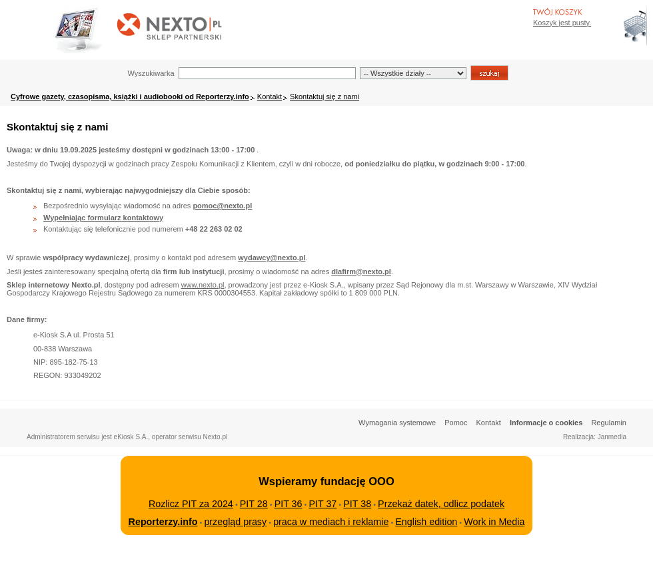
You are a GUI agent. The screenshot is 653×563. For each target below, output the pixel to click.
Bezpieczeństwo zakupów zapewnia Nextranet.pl (598, 11)
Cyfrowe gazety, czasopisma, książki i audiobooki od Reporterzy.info (130, 96)
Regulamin (608, 423)
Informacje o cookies (546, 423)
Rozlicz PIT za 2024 (191, 503)
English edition (426, 521)
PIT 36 (289, 503)
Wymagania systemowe (397, 423)
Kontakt (269, 96)
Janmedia (612, 437)
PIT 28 (254, 503)
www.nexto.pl (203, 285)
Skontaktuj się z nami (324, 96)
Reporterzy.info (163, 521)
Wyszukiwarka (150, 73)
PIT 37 (322, 503)
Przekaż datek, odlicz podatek (441, 503)
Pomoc (455, 423)
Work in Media (494, 521)
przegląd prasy (235, 521)
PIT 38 (357, 503)
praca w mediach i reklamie (330, 521)
